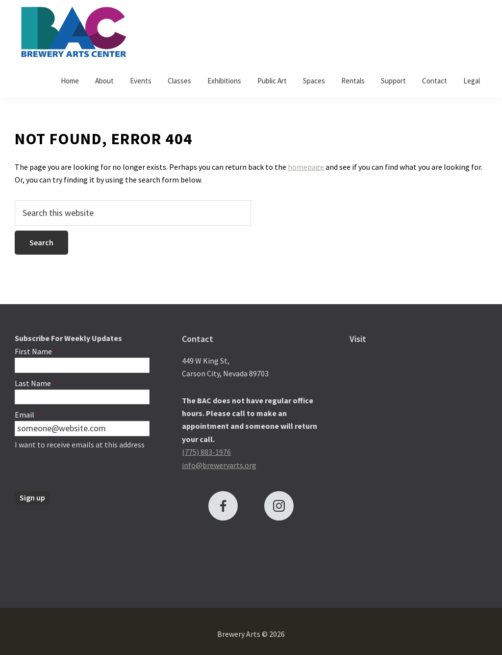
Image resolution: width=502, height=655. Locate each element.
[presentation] (89, 472)
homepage (306, 167)
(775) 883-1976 (206, 452)
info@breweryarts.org (219, 465)
